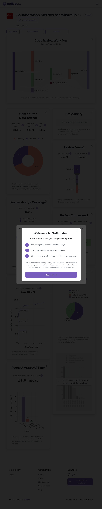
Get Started (51, 275)
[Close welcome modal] (77, 231)
